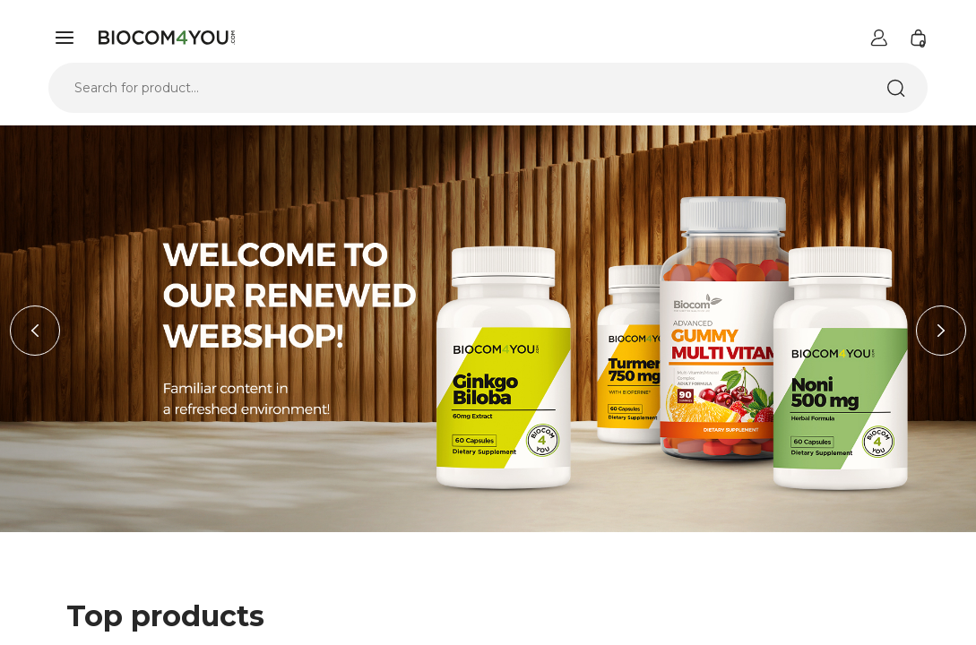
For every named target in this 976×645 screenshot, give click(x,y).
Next (941, 330)
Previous (35, 330)
